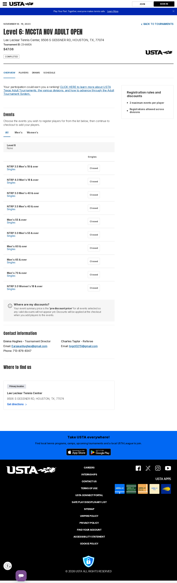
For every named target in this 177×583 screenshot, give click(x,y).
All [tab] (6, 132)
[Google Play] (100, 452)
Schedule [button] (49, 72)
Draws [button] (36, 72)
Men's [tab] (18, 132)
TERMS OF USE (89, 488)
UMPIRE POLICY (89, 516)
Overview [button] (9, 72)
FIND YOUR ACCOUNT (89, 530)
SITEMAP (89, 509)
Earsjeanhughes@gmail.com (29, 346)
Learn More (112, 11)
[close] (173, 11)
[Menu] (5, 4)
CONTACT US (89, 481)
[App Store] (76, 452)
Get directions (15, 404)
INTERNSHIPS (89, 474)
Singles (11, 169)
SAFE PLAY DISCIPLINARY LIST (89, 502)
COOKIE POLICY (89, 543)
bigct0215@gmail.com (83, 346)
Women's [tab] (32, 132)
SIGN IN (164, 4)
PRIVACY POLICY (89, 523)
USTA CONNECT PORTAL (89, 495)
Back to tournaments (158, 23)
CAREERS (89, 467)
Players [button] (24, 72)
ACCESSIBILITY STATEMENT (89, 537)
